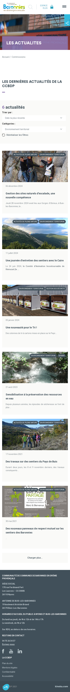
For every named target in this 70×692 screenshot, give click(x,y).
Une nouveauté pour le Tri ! (21, 327)
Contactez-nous (67, 17)
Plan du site (7, 663)
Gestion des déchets (55, 289)
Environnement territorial (52, 155)
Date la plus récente (15, 118)
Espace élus (44, 6)
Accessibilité (7, 676)
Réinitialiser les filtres (17, 135)
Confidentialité (8, 672)
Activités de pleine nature (25, 155)
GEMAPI (61, 356)
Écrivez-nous (8, 644)
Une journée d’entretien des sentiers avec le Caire (35, 260)
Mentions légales (9, 667)
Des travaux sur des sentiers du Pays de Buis (31, 461)
